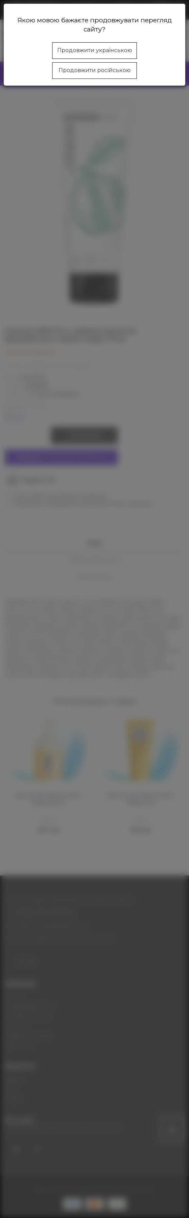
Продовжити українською (94, 50)
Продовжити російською (95, 70)
